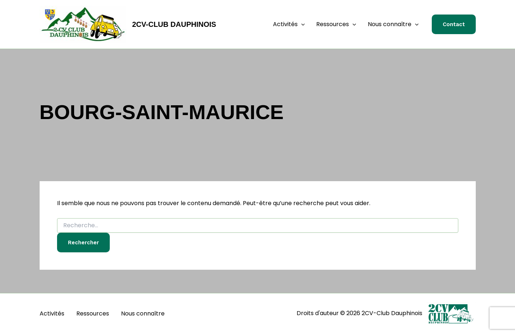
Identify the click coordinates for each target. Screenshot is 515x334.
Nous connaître (393, 24)
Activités (289, 24)
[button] (301, 24)
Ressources (336, 24)
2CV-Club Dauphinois (174, 24)
